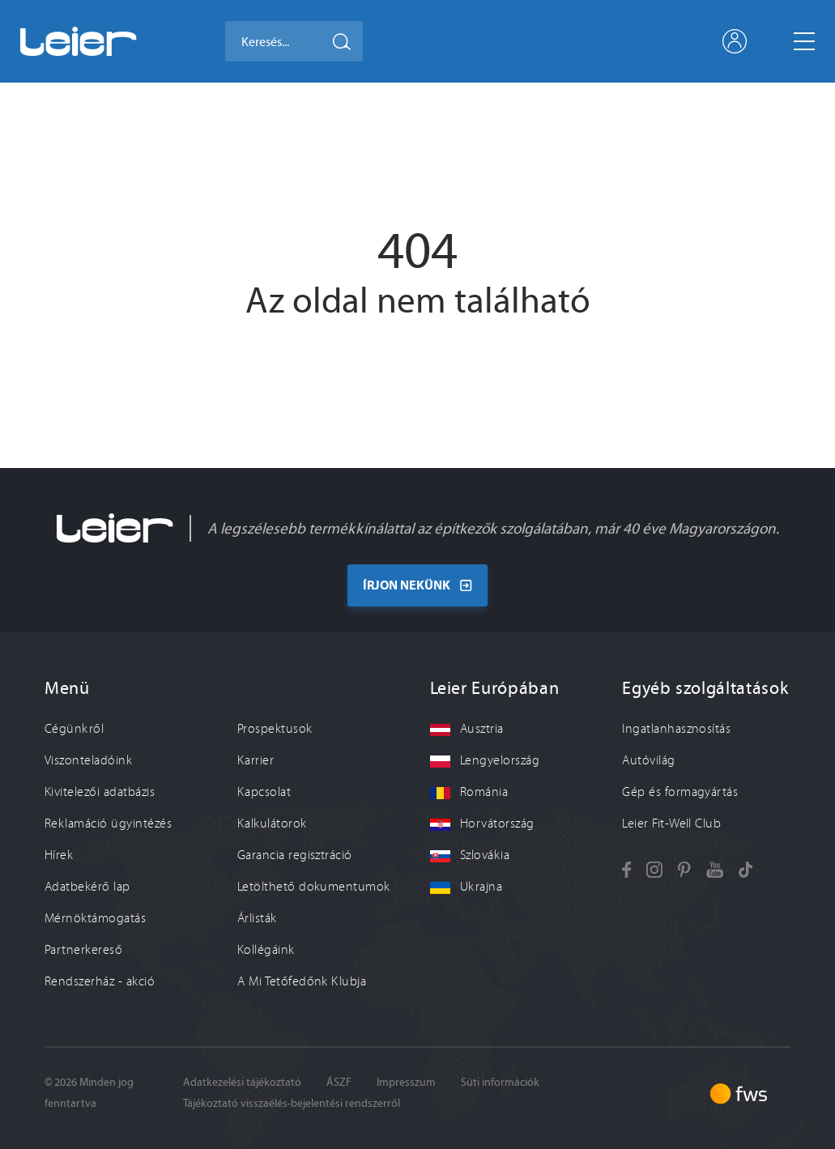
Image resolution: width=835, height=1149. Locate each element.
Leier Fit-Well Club (671, 822)
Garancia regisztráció (294, 854)
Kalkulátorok (272, 822)
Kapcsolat (264, 791)
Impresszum (406, 1081)
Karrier (255, 759)
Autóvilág (648, 759)
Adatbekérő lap (87, 886)
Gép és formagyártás (680, 791)
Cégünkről (74, 728)
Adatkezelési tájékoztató (242, 1081)
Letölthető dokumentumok (313, 886)
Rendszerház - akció (100, 980)
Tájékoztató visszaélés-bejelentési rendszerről (291, 1102)
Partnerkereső (83, 949)
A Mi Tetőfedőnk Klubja (302, 980)
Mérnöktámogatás (95, 917)
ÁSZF (338, 1081)
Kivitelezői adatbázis (100, 791)
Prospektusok (275, 728)
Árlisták (257, 917)
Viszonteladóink (88, 759)
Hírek (59, 854)
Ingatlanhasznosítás (676, 728)
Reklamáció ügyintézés (108, 822)
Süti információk (500, 1081)
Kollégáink (266, 949)
